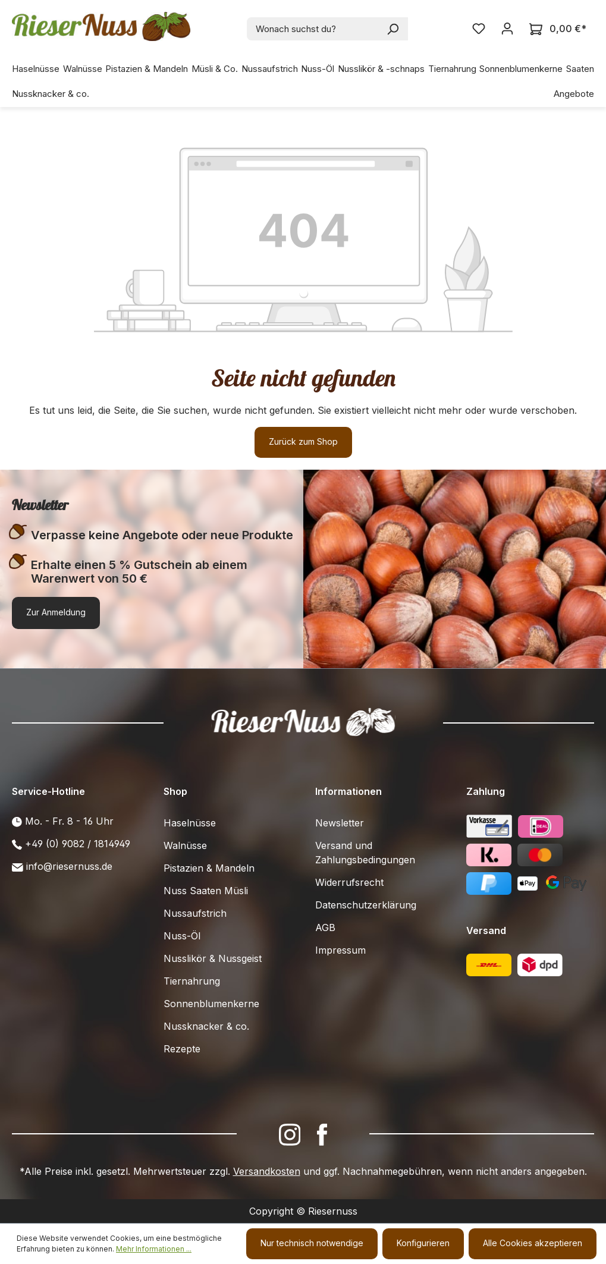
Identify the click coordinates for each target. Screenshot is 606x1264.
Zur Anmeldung (56, 612)
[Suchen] (393, 28)
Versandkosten (266, 1171)
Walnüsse (185, 845)
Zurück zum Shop (303, 441)
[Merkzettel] (478, 28)
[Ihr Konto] (507, 28)
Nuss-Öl (182, 936)
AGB (325, 927)
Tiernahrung (192, 981)
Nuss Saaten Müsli (206, 891)
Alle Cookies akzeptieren (532, 1243)
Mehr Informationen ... (153, 1248)
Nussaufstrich (195, 913)
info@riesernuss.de (69, 866)
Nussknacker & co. (206, 1026)
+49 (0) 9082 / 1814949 (77, 844)
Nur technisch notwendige (311, 1243)
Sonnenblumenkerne (211, 1004)
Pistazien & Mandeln (209, 868)
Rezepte (182, 1049)
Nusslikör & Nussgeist (213, 958)
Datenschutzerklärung (365, 905)
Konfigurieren (423, 1243)
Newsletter (339, 823)
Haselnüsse (190, 823)
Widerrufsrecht (349, 882)
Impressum (340, 950)
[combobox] (313, 28)
